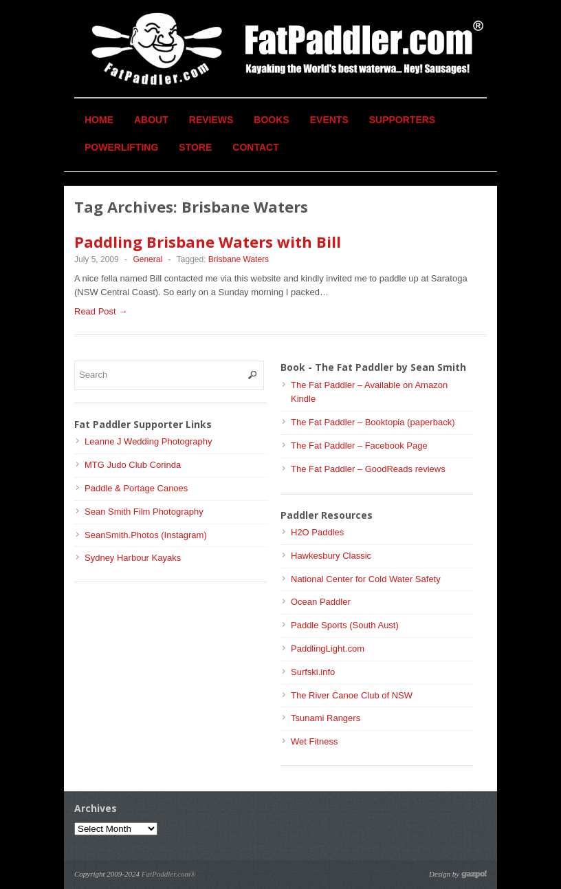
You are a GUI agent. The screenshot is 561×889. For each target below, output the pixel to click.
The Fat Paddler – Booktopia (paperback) (372, 422)
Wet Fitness (314, 741)
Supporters (402, 119)
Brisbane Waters (238, 259)
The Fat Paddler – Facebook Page (359, 445)
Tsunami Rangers (325, 718)
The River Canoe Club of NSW (351, 695)
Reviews (211, 119)
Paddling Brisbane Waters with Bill (207, 241)
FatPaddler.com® (169, 874)
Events (329, 119)
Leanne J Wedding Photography (148, 441)
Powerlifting (121, 147)
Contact (255, 147)
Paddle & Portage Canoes (136, 488)
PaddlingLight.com (327, 648)
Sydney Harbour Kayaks (133, 558)
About (151, 119)
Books (271, 119)
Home (99, 119)
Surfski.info (313, 672)
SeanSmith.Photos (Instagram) (146, 535)
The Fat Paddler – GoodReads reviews (368, 469)
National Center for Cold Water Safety (366, 579)
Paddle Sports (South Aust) (345, 625)
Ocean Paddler (321, 602)
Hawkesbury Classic (331, 555)
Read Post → (100, 311)
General (147, 259)
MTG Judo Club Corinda (133, 465)
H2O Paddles (317, 532)
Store (195, 147)
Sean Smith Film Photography (144, 511)
